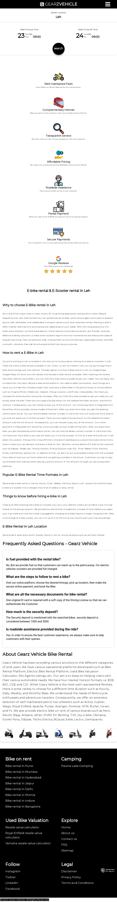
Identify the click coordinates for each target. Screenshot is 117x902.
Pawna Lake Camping (77, 766)
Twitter (10, 877)
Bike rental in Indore (20, 800)
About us (68, 833)
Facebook (12, 888)
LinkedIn (11, 883)
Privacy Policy (71, 877)
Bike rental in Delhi (19, 789)
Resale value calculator (22, 827)
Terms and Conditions (77, 883)
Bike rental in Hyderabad (23, 777)
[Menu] (107, 4)
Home (66, 827)
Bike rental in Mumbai (21, 771)
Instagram (12, 871)
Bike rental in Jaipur (19, 783)
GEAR (58, 4)
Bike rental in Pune (19, 766)
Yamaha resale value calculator (28, 843)
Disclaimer (69, 871)
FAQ (64, 844)
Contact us (69, 839)
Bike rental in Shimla (20, 795)
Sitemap (67, 850)
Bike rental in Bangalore (22, 806)
